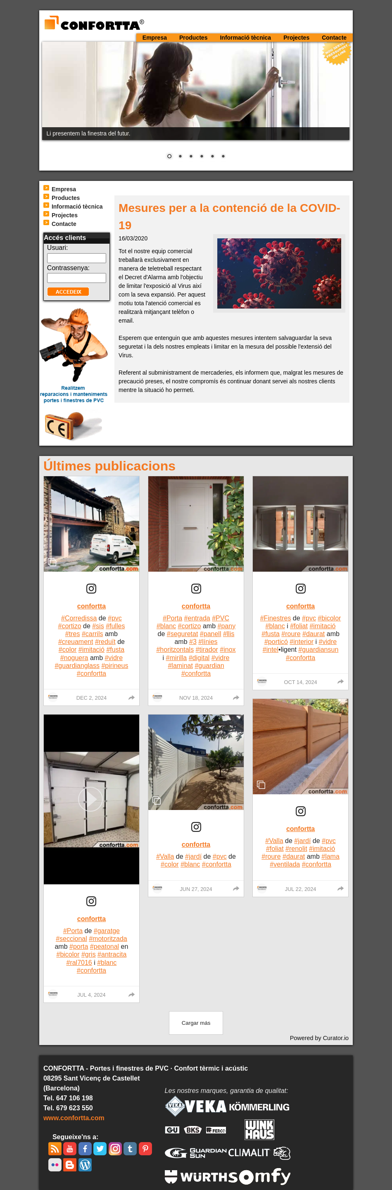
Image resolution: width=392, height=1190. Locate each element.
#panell (210, 633)
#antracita (111, 954)
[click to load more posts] (196, 1023)
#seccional (71, 938)
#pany (227, 625)
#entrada (197, 618)
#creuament (75, 641)
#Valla (165, 856)
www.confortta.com (74, 1117)
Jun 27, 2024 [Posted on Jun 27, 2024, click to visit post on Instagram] (196, 889)
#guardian (209, 665)
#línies (207, 641)
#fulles (115, 625)
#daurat (313, 633)
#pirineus (114, 665)
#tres (72, 633)
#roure (290, 633)
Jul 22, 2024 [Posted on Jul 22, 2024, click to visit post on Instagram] (300, 889)
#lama (330, 856)
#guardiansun (318, 649)
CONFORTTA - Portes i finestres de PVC (94, 23)
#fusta (115, 649)
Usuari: (57, 247)
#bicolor (67, 954)
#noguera (74, 657)
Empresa (155, 37)
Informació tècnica (245, 37)
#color (68, 649)
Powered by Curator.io (319, 1038)
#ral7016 (79, 962)
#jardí (193, 856)
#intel (270, 649)
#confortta (91, 673)
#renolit (296, 848)
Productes (193, 37)
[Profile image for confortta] (53, 697)
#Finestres (275, 618)
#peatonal (104, 946)
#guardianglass (77, 665)
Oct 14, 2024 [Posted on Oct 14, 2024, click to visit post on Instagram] (300, 682)
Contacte (334, 37)
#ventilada (285, 864)
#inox (227, 649)
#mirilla (176, 657)
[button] (91, 799)
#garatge (107, 930)
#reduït (105, 641)
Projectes (296, 37)
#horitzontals (175, 649)
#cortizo (69, 625)
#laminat (180, 665)
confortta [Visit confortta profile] (91, 606)
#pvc (115, 618)
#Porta (73, 930)
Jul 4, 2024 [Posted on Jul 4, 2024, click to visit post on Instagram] (91, 995)
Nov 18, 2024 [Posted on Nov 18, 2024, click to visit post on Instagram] (196, 698)
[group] (131, 697)
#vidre (114, 657)
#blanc (106, 962)
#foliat (299, 625)
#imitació (91, 649)
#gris (88, 954)
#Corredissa (79, 618)
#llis (229, 633)
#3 (193, 641)
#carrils (92, 633)
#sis (98, 625)
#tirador (207, 649)
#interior (302, 641)
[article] (91, 591)
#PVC (220, 618)
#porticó (276, 641)
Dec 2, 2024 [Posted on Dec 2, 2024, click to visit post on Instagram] (91, 698)
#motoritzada (108, 938)
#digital (199, 657)
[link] (91, 590)
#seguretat (182, 633)
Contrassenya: (68, 267)
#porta (78, 946)
